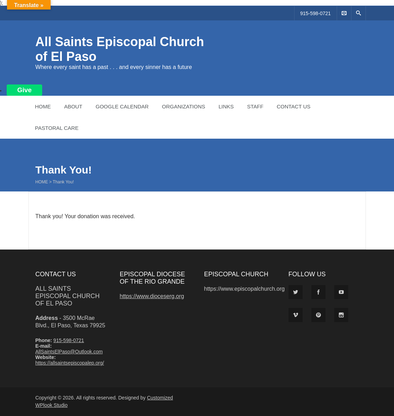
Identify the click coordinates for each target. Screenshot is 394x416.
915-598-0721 (315, 13)
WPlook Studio (51, 405)
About (73, 106)
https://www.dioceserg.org (152, 296)
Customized (160, 398)
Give (24, 90)
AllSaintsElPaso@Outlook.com (69, 351)
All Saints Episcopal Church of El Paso (67, 296)
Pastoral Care (57, 128)
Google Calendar (122, 106)
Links (226, 106)
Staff (255, 106)
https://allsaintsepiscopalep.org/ (69, 363)
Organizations (183, 106)
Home (43, 106)
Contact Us (293, 106)
